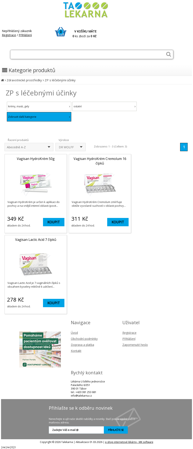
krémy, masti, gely (39, 106)
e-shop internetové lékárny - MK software (129, 442)
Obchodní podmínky (84, 339)
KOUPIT (53, 222)
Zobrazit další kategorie (39, 117)
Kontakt (76, 351)
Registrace (9, 35)
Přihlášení (25, 35)
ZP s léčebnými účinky (60, 80)
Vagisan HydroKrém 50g (36, 158)
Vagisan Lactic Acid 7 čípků (35, 239)
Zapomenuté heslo (135, 345)
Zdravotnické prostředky (24, 80)
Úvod (74, 333)
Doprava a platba (82, 345)
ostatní (104, 106)
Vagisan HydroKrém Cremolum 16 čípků (100, 161)
